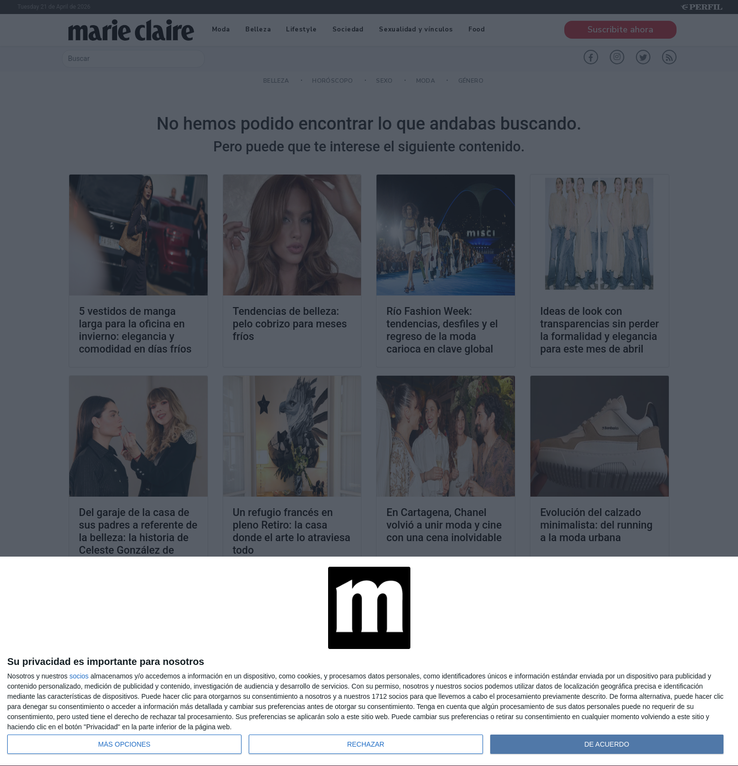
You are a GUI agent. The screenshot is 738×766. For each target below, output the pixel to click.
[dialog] (369, 661)
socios (79, 676)
